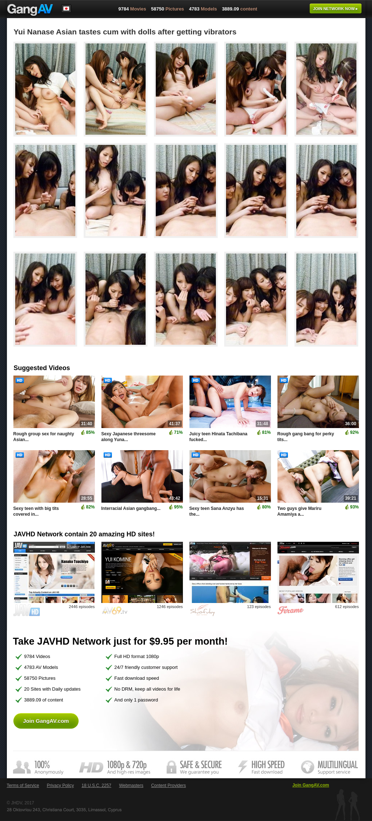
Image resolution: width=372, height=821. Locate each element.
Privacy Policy (60, 785)
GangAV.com (30, 10)
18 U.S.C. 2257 (96, 785)
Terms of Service (23, 785)
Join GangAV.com (46, 721)
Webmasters (131, 785)
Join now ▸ (335, 9)
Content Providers (168, 785)
